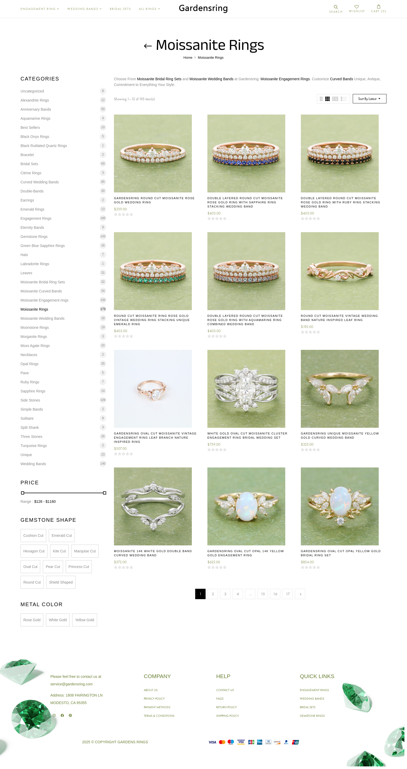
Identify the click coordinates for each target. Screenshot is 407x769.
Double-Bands (32, 191)
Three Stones (31, 436)
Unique (26, 455)
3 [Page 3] (225, 594)
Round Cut (32, 582)
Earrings (27, 200)
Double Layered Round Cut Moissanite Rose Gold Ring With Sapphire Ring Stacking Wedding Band (245, 202)
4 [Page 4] (238, 594)
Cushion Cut (33, 535)
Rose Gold (31, 620)
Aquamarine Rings (35, 118)
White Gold (58, 620)
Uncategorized (32, 91)
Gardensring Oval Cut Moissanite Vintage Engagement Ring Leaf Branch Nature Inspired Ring (155, 437)
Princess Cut (79, 567)
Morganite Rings (34, 337)
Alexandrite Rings (35, 100)
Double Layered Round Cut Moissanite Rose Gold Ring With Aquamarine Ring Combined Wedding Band (245, 320)
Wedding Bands (33, 464)
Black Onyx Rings (35, 137)
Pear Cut (53, 567)
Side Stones (30, 400)
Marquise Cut (85, 551)
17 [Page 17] (288, 594)
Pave (25, 373)
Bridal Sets (29, 164)
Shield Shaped (61, 582)
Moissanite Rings (34, 309)
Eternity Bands (32, 227)
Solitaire (27, 418)
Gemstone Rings (34, 237)
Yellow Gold (84, 620)
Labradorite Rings (35, 264)
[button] (378, 9)
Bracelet (27, 155)
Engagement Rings (36, 218)
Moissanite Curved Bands (41, 291)
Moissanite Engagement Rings (285, 79)
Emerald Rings (32, 209)
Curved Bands (341, 79)
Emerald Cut (62, 535)
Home (188, 57)
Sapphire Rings (33, 391)
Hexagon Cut (34, 551)
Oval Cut (30, 567)
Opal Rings (29, 364)
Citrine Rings (31, 173)
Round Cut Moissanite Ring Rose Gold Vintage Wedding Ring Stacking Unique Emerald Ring (152, 320)
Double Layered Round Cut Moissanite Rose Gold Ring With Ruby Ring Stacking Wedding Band (341, 202)
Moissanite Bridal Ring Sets (43, 282)
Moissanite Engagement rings (44, 300)
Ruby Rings (30, 382)
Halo (24, 255)
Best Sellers (30, 127)
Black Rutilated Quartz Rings (44, 146)
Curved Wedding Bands (40, 182)
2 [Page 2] (213, 594)
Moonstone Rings (35, 327)
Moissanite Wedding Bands (42, 318)
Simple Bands (32, 409)
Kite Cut (59, 551)
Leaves (26, 273)
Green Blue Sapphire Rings (43, 246)
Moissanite (198, 79)
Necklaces (29, 355)
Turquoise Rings (34, 446)
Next (300, 594)
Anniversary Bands (36, 109)
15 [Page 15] (263, 594)
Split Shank (30, 427)
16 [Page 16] (275, 594)
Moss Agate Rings (35, 346)
